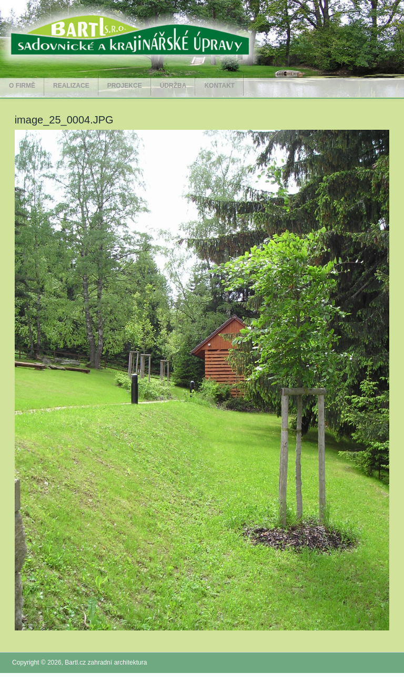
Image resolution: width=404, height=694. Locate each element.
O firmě (22, 85)
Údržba (173, 85)
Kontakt (219, 85)
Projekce (124, 85)
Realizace (71, 85)
